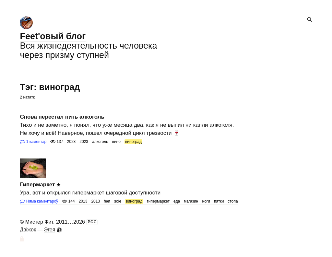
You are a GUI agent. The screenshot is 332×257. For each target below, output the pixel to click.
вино (116, 141)
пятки (219, 201)
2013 (95, 201)
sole (117, 201)
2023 (83, 141)
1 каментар (33, 141)
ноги (206, 201)
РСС (92, 222)
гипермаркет (158, 201)
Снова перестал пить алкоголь (62, 117)
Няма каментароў (39, 201)
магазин (191, 201)
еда (176, 201)
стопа (233, 201)
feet (107, 201)
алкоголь (100, 141)
